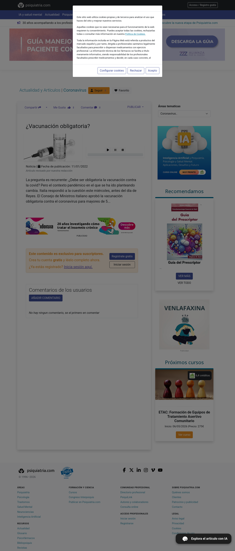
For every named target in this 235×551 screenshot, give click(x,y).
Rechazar (136, 70)
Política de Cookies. (135, 34)
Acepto (152, 70)
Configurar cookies (112, 70)
